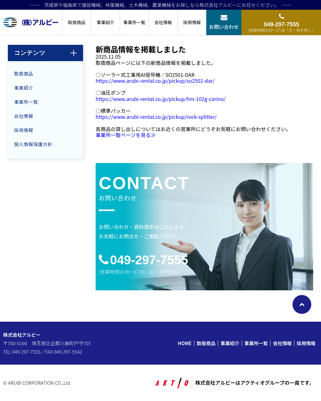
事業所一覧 (134, 22)
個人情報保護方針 (33, 144)
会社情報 (163, 22)
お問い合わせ (224, 26)
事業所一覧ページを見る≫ (126, 135)
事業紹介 (105, 22)
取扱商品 (77, 22)
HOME (185, 343)
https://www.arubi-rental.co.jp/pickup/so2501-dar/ (155, 80)
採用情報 (192, 22)
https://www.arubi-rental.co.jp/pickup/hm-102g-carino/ (161, 99)
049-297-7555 (149, 260)
